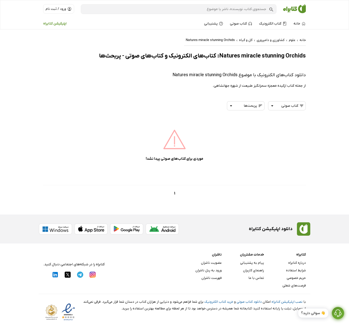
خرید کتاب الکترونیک (218, 302)
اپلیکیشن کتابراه (55, 23)
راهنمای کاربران (253, 270)
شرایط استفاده (296, 270)
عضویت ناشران (211, 263)
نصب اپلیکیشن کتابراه (287, 302)
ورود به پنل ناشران (208, 270)
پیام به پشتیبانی (252, 263)
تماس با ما (256, 278)
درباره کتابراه (297, 263)
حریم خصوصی (296, 278)
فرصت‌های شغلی (294, 285)
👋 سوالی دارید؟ (313, 313)
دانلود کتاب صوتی (249, 302)
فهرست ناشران (211, 278)
